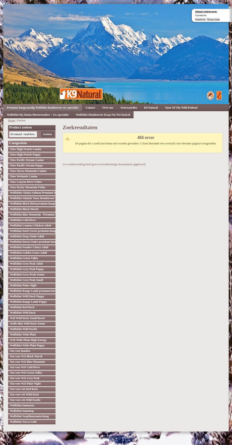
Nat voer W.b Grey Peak (25, 378)
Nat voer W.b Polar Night (25, 383)
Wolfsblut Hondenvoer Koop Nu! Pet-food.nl (103, 114)
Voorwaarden (129, 107)
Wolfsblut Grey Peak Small (26, 280)
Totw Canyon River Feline (26, 182)
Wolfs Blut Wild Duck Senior (27, 323)
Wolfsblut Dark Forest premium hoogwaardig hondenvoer (33, 231)
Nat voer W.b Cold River (25, 367)
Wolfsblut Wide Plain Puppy (27, 345)
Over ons (107, 107)
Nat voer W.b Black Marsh (26, 356)
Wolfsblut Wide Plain (23, 334)
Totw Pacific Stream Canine (27, 160)
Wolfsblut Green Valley (24, 258)
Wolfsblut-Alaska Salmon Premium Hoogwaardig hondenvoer (33, 192)
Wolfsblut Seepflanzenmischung (29, 416)
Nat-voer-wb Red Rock (24, 389)
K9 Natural (151, 107)
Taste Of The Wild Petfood (181, 107)
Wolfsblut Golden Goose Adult (28, 252)
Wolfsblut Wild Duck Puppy (27, 296)
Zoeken (47, 134)
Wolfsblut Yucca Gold (23, 421)
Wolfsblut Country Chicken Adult (30, 225)
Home (11, 120)
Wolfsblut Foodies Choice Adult (29, 247)
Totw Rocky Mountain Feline (27, 187)
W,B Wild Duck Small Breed (27, 318)
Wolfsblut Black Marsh (24, 209)
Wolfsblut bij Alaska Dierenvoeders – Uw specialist (38, 114)
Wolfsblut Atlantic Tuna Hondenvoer (32, 198)
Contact (90, 107)
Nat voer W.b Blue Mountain (27, 361)
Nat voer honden (20, 351)
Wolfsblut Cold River (23, 220)
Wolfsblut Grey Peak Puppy (27, 269)
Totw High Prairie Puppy (25, 154)
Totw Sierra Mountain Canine (28, 171)
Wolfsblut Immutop (22, 411)
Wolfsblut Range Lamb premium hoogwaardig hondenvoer (33, 291)
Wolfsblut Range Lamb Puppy (28, 301)
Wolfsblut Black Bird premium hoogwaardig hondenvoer (33, 203)
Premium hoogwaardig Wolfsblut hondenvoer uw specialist (43, 107)
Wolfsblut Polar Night (23, 285)
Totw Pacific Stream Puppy (26, 165)
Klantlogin (200, 19)
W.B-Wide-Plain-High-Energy (28, 340)
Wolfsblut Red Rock (22, 307)
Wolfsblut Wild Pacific (23, 329)
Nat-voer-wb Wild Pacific (25, 400)
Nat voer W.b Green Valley (26, 372)
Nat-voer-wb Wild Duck (24, 394)
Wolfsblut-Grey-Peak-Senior (27, 274)
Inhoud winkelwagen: (206, 11)
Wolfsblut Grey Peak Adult (26, 263)
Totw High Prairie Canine (26, 149)
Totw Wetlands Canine (23, 176)
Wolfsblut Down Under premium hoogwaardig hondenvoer (33, 241)
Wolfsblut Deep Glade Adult (27, 236)
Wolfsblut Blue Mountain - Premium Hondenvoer (33, 214)
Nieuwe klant (213, 19)
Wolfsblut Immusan (22, 405)
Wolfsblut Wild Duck (23, 312)
